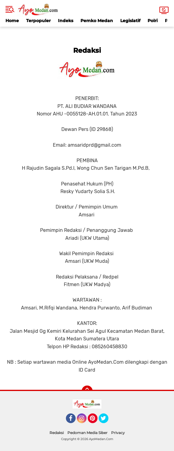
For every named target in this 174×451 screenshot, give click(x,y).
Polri (153, 20)
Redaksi (56, 432)
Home (12, 20)
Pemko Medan (96, 20)
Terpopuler (38, 20)
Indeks (65, 20)
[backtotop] (87, 391)
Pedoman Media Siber (87, 432)
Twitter (106, 421)
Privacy (118, 432)
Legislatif (130, 20)
